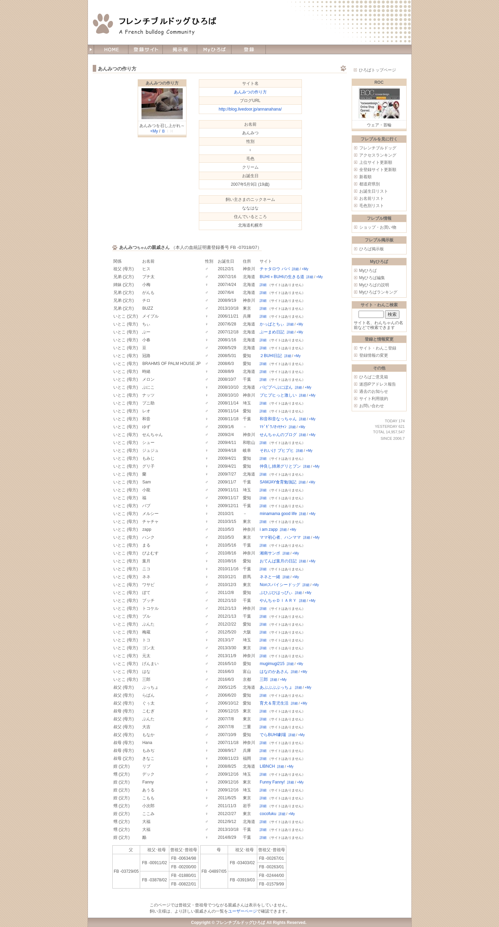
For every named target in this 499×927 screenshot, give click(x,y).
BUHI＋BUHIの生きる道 (282, 276)
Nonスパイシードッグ (280, 584)
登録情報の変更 (373, 355)
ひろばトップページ (377, 70)
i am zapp (268, 529)
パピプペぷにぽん (276, 387)
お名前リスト (371, 198)
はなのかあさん (274, 671)
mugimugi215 (272, 663)
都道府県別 (369, 184)
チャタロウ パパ (275, 268)
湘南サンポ (270, 553)
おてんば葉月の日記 (278, 561)
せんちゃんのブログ (278, 434)
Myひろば (368, 270)
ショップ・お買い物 (377, 227)
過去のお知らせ (373, 391)
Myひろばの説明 (374, 285)
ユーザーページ (242, 911)
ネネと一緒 (270, 576)
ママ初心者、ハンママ (280, 537)
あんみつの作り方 (162, 83)
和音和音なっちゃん (278, 418)
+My (154, 131)
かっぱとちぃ (272, 324)
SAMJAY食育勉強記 (278, 482)
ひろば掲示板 (371, 249)
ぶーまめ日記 (272, 332)
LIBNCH (267, 766)
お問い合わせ (371, 405)
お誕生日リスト (373, 191)
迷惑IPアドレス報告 (377, 384)
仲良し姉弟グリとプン (280, 466)
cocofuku (268, 813)
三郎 (264, 679)
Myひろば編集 (372, 277)
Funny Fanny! (272, 782)
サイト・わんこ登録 (377, 348)
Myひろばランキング (378, 292)
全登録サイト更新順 (377, 169)
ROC (379, 82)
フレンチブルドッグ (377, 148)
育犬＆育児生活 (274, 703)
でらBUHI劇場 (273, 734)
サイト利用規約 (373, 398)
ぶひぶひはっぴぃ (276, 592)
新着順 (365, 176)
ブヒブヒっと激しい (278, 395)
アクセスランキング (377, 155)
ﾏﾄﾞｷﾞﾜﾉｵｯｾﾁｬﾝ (273, 426)
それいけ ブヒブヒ (277, 450)
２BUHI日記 (271, 355)
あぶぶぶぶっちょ (276, 687)
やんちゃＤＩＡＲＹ (278, 600)
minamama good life (278, 513)
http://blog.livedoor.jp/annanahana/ (250, 109)
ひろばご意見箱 (373, 377)
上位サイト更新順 (375, 162)
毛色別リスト (371, 205)
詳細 (295, 269)
